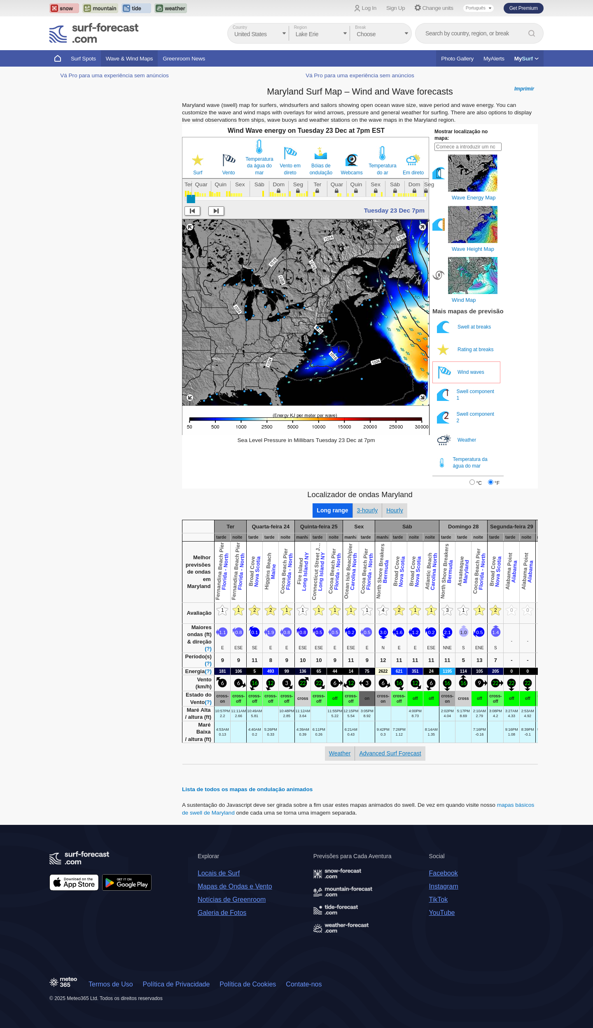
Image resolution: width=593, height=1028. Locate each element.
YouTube (442, 912)
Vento (228, 173)
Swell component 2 (465, 417)
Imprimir (524, 89)
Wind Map (464, 300)
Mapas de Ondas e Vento (235, 886)
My (526, 58)
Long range (332, 510)
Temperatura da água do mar (259, 165)
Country (240, 27)
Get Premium (523, 8)
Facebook (443, 873)
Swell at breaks (465, 327)
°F (497, 483)
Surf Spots (83, 59)
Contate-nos (304, 984)
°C (478, 483)
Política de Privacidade (176, 984)
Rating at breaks (466, 350)
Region (300, 27)
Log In (369, 8)
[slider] (191, 199)
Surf (197, 173)
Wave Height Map (473, 249)
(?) (208, 649)
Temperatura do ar (382, 169)
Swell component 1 (465, 395)
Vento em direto (290, 169)
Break (360, 27)
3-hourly (367, 510)
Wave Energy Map (473, 197)
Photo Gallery (457, 59)
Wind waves (461, 372)
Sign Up (395, 8)
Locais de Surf (219, 873)
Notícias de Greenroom (232, 899)
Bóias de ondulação (321, 169)
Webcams (352, 173)
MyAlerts (493, 59)
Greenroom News (184, 59)
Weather (457, 440)
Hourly (394, 510)
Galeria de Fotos (222, 912)
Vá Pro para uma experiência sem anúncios (114, 75)
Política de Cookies (247, 984)
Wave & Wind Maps (129, 59)
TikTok (438, 899)
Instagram (443, 886)
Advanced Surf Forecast (390, 753)
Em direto (413, 173)
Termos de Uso (111, 984)
